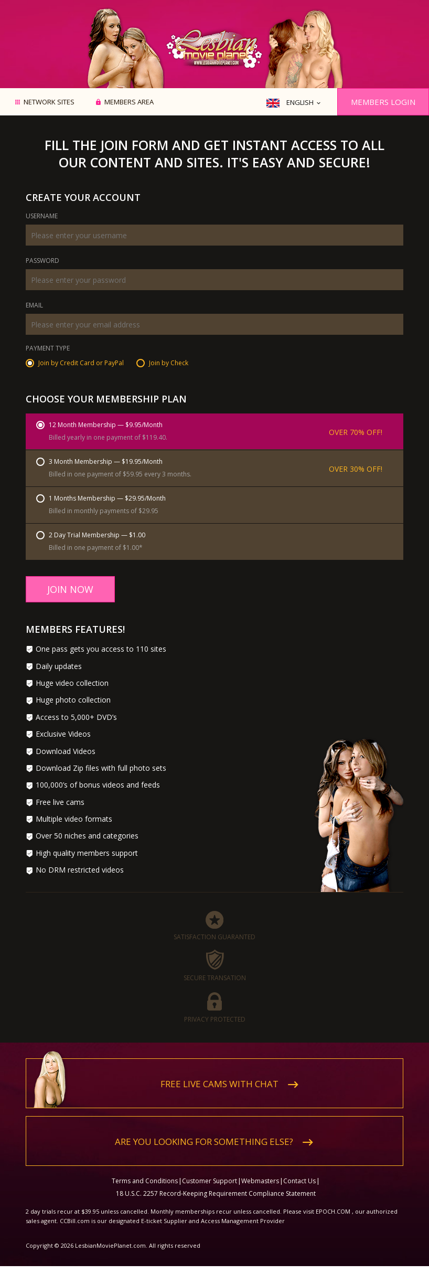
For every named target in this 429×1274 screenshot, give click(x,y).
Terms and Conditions (145, 1180)
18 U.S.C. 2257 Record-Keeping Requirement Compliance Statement (216, 1193)
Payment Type (48, 349)
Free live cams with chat (219, 1084)
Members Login (383, 102)
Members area (129, 102)
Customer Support (209, 1180)
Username (42, 216)
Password (42, 261)
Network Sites (49, 102)
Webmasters (260, 1180)
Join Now (70, 589)
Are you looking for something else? (204, 1141)
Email (34, 306)
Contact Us (299, 1180)
